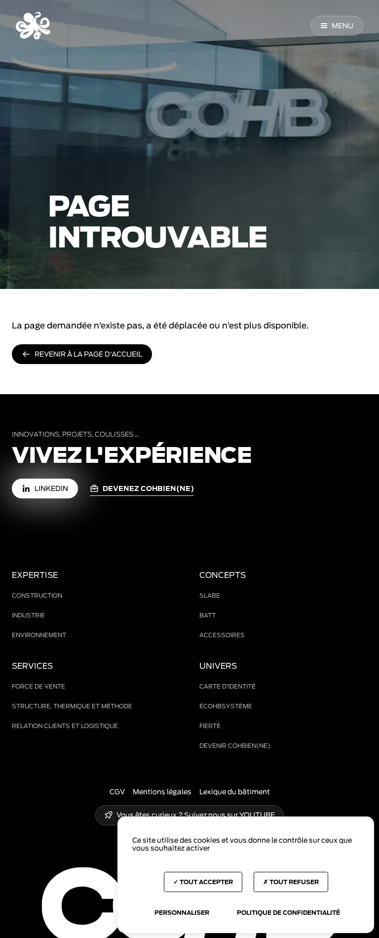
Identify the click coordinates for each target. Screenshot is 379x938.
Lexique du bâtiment (234, 792)
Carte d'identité (227, 686)
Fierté (210, 726)
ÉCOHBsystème (225, 706)
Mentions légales (162, 792)
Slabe (209, 595)
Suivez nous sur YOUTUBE (229, 815)
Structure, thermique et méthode (72, 706)
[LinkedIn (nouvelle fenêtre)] (45, 488)
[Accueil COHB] (33, 26)
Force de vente (38, 686)
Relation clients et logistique (65, 726)
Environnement (39, 635)
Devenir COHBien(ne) (234, 745)
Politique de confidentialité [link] (288, 912)
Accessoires (222, 635)
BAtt (207, 615)
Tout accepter (203, 882)
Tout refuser (291, 882)
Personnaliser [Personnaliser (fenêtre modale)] (181, 912)
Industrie (28, 615)
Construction (37, 595)
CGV (117, 792)
